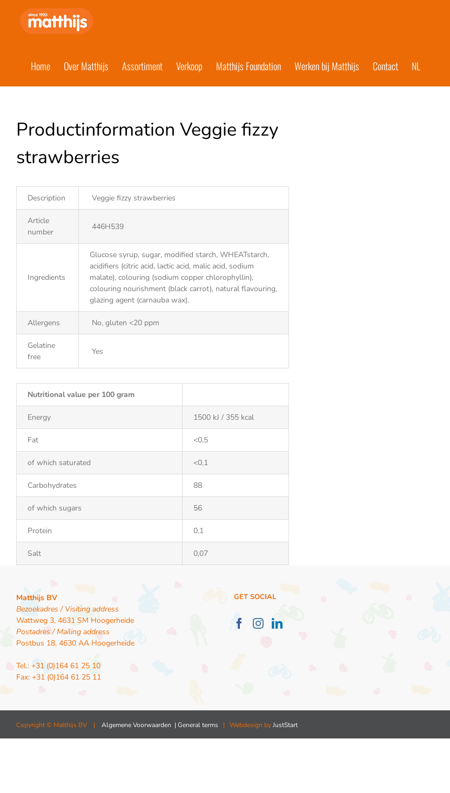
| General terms (195, 725)
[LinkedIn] (277, 623)
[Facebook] (239, 623)
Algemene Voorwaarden (136, 725)
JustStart (285, 725)
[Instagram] (258, 623)
